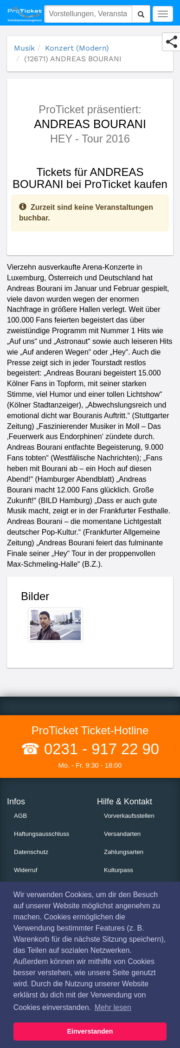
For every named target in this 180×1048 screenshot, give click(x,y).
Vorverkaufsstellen (129, 815)
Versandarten (122, 833)
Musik (24, 48)
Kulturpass (118, 870)
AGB (20, 815)
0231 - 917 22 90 (99, 748)
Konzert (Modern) (77, 48)
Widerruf (25, 870)
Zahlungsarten (123, 851)
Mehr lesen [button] (113, 1007)
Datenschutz (31, 851)
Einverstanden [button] (90, 1031)
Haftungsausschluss (41, 833)
